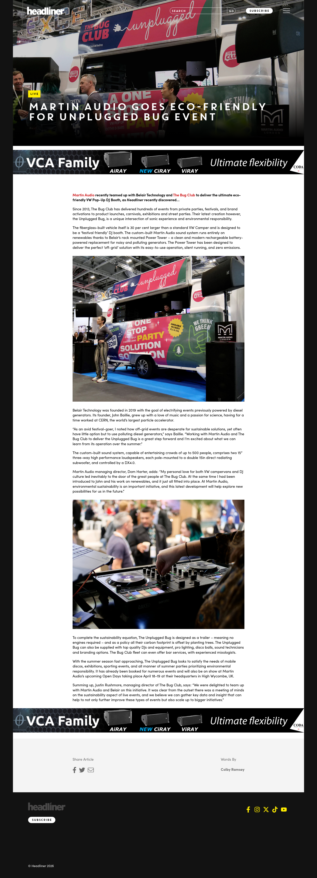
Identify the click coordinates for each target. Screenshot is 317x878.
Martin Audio (83, 194)
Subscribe (259, 11)
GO (231, 11)
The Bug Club (184, 194)
